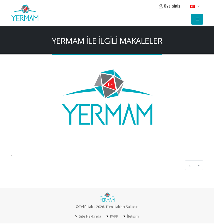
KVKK (113, 216)
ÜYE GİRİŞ (169, 6)
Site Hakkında (89, 216)
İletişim (132, 216)
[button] (195, 6)
